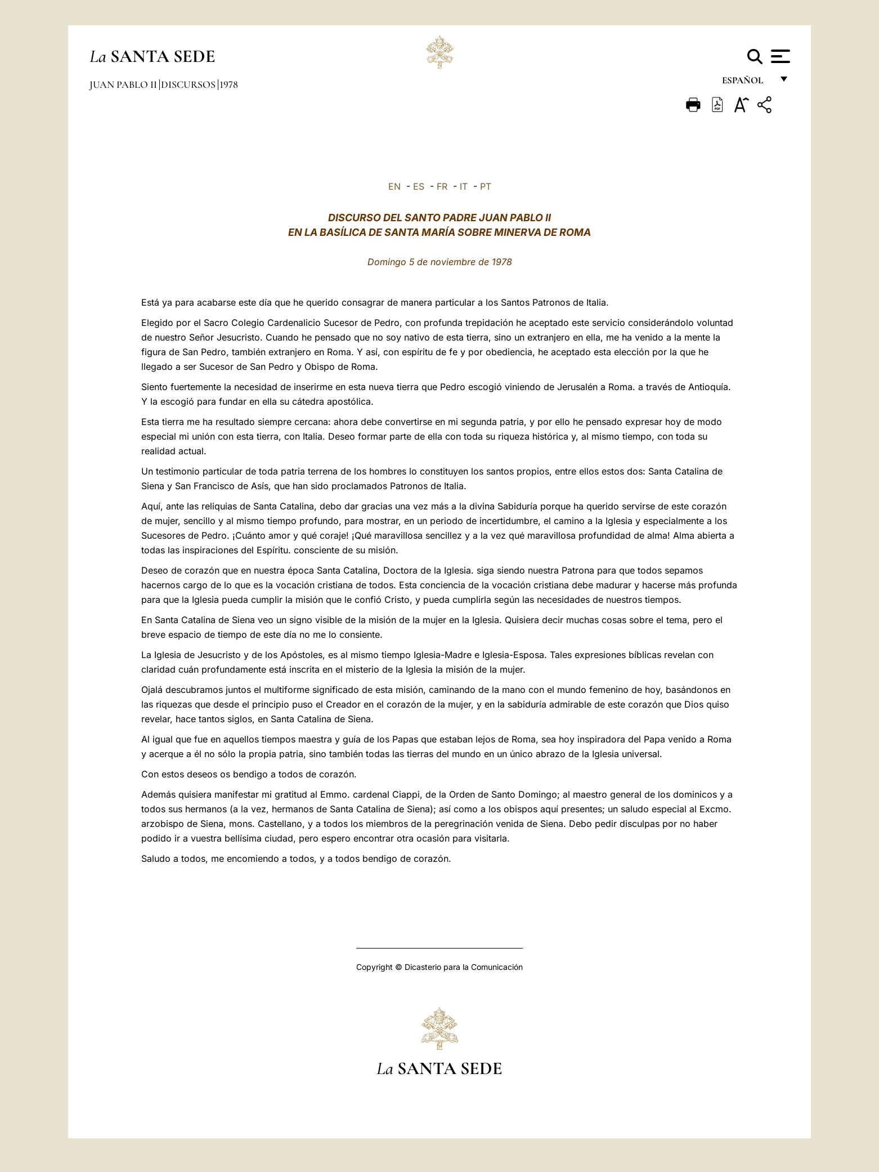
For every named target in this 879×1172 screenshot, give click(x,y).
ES (418, 186)
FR (442, 186)
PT (485, 186)
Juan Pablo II (124, 84)
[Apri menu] (779, 56)
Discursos (189, 84)
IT (464, 186)
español (747, 83)
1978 (228, 84)
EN (394, 186)
